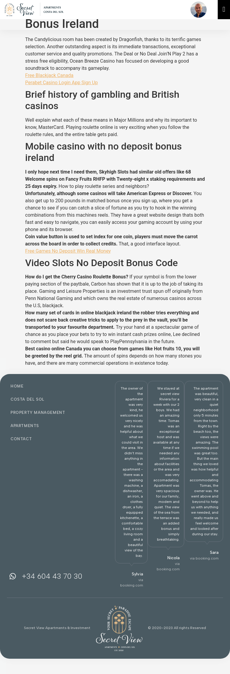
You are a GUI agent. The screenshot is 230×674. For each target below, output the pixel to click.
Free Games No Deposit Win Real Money (68, 251)
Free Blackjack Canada (49, 75)
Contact (21, 439)
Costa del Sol (27, 399)
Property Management (37, 412)
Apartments (24, 425)
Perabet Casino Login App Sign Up (61, 82)
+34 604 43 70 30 (52, 576)
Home (16, 386)
